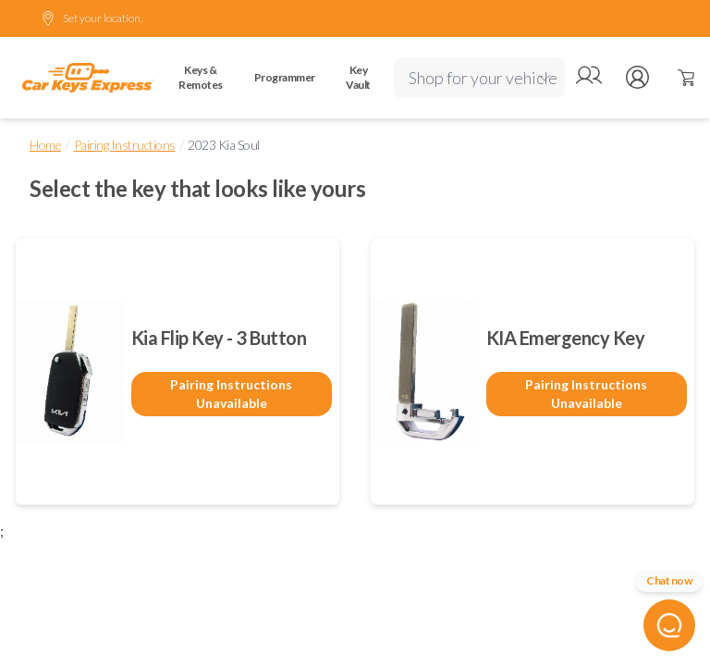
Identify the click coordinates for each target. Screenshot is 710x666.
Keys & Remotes (200, 77)
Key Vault (358, 77)
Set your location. (91, 18)
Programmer (284, 77)
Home (45, 145)
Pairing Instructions (125, 145)
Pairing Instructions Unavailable (231, 393)
